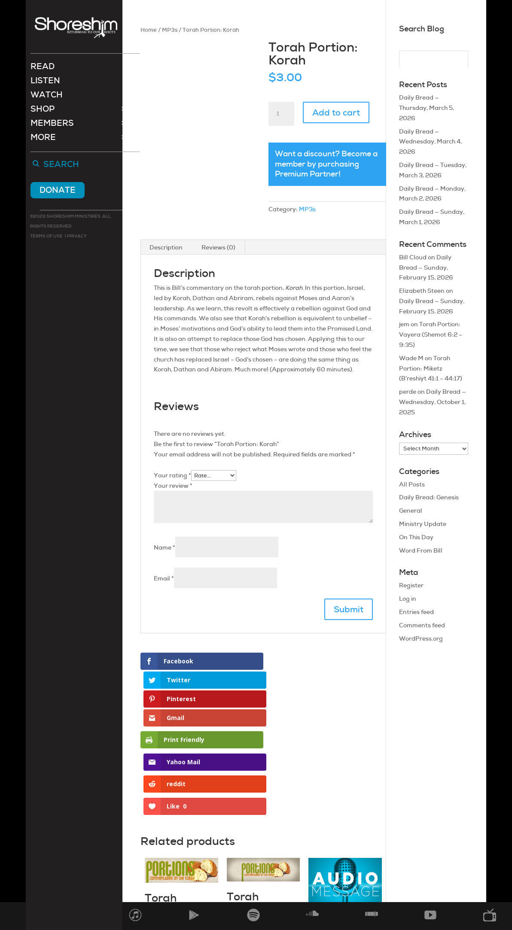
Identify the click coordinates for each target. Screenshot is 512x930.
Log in (407, 598)
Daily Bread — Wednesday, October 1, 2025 (432, 402)
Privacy (76, 237)
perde (407, 391)
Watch (46, 97)
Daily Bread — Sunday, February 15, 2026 (426, 267)
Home (148, 29)
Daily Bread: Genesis (429, 497)
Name (164, 547)
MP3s (169, 29)
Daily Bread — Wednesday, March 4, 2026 (430, 142)
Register (411, 585)
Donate (58, 190)
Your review (173, 485)
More (43, 139)
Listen (45, 83)
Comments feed (422, 625)
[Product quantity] (281, 114)
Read (42, 68)
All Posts (412, 484)
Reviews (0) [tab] (218, 247)
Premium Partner (306, 174)
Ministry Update (422, 524)
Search (61, 165)
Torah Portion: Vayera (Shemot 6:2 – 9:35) (430, 334)
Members (52, 125)
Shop (42, 111)
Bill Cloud (413, 257)
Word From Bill (420, 550)
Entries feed (416, 612)
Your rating (172, 475)
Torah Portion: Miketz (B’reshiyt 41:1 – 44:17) (430, 368)
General (410, 510)
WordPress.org (421, 638)
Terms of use (46, 237)
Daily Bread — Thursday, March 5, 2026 (426, 108)
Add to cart (336, 112)
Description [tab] (166, 247)
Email (164, 578)
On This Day (416, 537)
